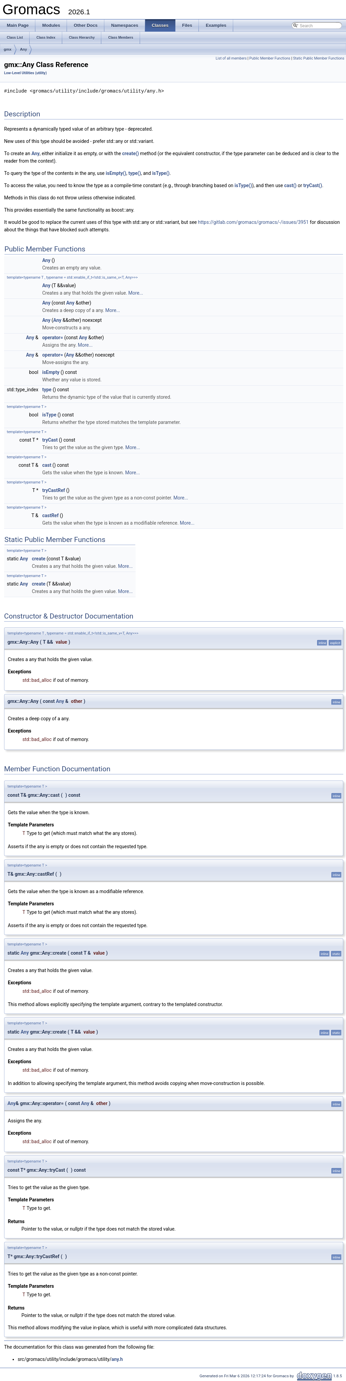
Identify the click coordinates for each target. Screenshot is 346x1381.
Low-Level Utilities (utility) (25, 73)
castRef (50, 515)
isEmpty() (116, 173)
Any (23, 49)
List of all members (231, 58)
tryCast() (312, 185)
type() (134, 173)
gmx (8, 49)
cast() (290, 185)
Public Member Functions (270, 58)
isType (49, 414)
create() (130, 153)
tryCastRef (53, 490)
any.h (117, 1359)
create (39, 558)
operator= (52, 337)
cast (46, 464)
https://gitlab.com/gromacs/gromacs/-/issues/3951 (253, 222)
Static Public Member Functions (318, 58)
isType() (161, 173)
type (46, 389)
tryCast (50, 439)
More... (135, 292)
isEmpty (50, 372)
